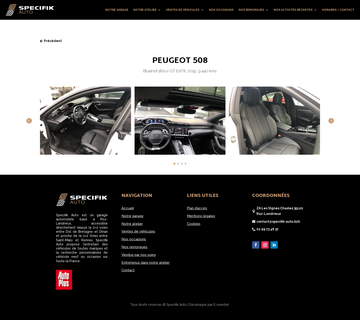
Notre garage (116, 9)
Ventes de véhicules (182, 9)
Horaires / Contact (338, 9)
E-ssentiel (221, 304)
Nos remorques (251, 9)
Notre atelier (144, 9)
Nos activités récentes (293, 9)
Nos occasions (221, 9)
